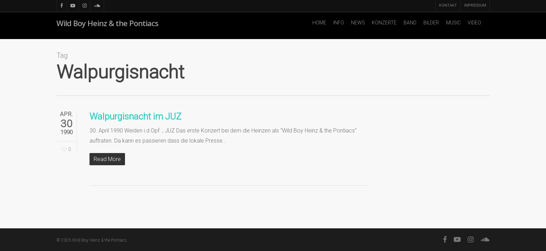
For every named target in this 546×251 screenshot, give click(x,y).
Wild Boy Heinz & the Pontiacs (107, 26)
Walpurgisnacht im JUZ (135, 116)
